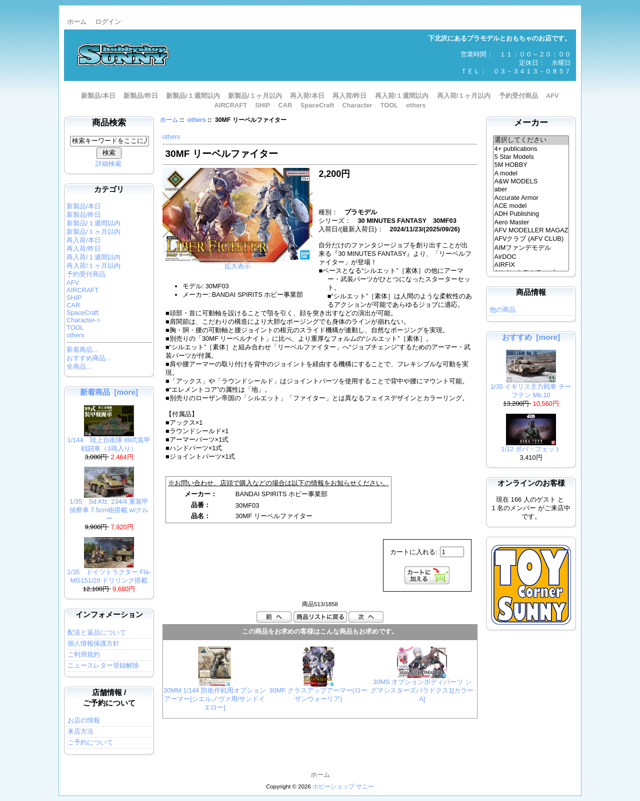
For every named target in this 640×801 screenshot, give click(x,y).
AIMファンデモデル (531, 248)
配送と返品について (97, 632)
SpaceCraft (317, 105)
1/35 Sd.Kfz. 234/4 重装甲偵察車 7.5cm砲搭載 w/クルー (109, 507)
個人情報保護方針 (94, 643)
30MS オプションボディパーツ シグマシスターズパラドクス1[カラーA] (422, 690)
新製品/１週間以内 (193, 95)
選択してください (531, 140)
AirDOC (531, 257)
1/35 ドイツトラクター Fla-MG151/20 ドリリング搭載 (109, 573)
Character (357, 105)
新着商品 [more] (109, 392)
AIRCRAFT (230, 105)
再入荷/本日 (307, 95)
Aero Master (531, 222)
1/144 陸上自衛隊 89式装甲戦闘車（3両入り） (109, 441)
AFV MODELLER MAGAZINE (531, 230)
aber (531, 189)
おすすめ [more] (531, 337)
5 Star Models (531, 157)
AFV (552, 95)
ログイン (108, 21)
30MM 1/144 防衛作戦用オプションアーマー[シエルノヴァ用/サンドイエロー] (215, 699)
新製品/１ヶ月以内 (255, 95)
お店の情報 (84, 720)
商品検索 (109, 122)
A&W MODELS (531, 181)
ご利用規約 (84, 654)
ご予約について (90, 742)
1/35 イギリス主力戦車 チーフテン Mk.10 (531, 388)
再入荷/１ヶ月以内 (464, 95)
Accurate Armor (531, 198)
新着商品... (82, 349)
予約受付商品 (518, 95)
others (197, 119)
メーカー (531, 122)
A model (531, 173)
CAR (285, 105)
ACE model (531, 206)
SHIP (262, 105)
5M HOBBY (531, 165)
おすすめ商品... (88, 358)
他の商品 (503, 309)
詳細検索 (109, 163)
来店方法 (81, 731)
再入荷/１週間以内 (402, 95)
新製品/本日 (98, 95)
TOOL (389, 105)
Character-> (83, 320)
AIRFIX (531, 265)
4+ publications (531, 149)
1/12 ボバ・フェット (530, 446)
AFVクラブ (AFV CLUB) (531, 239)
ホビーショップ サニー (343, 787)
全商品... (79, 366)
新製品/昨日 (141, 95)
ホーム (76, 21)
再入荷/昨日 (349, 95)
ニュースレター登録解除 (103, 665)
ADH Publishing (531, 214)
